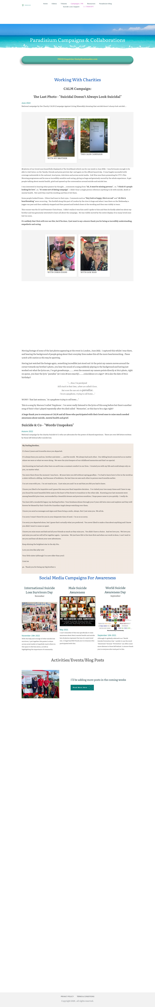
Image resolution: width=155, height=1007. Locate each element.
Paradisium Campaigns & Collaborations (77, 26)
